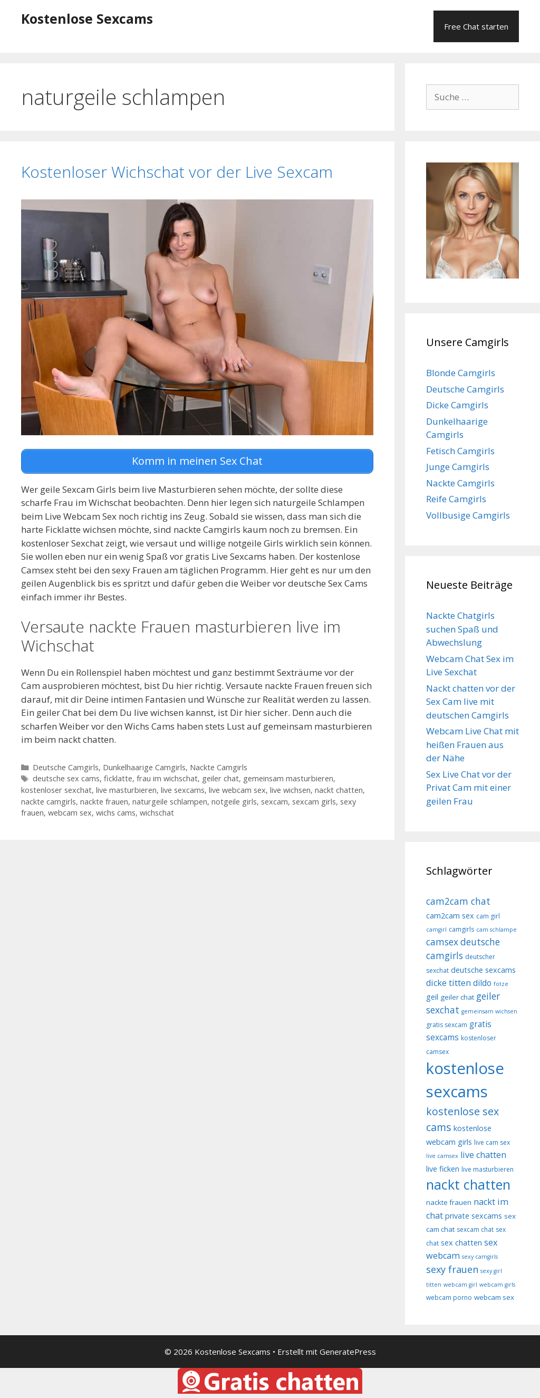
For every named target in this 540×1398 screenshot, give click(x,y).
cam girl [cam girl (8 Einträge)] (488, 916)
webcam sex (70, 811)
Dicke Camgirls (457, 405)
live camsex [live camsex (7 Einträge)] (442, 1156)
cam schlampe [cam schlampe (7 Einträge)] (496, 929)
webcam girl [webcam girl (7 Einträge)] (460, 1284)
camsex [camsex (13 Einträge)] (442, 941)
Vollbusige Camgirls (468, 515)
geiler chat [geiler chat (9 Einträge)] (457, 997)
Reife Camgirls (456, 499)
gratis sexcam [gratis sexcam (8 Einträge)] (446, 1024)
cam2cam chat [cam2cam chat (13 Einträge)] (458, 901)
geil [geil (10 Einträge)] (432, 997)
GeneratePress (348, 1351)
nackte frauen (104, 800)
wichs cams (116, 811)
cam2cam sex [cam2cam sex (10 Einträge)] (450, 916)
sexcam (274, 800)
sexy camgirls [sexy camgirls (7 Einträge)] (480, 1256)
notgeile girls (234, 800)
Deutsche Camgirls (66, 766)
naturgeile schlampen (169, 800)
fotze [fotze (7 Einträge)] (501, 984)
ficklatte (118, 777)
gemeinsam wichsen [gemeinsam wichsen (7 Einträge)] (489, 1011)
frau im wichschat (167, 777)
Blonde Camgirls (460, 373)
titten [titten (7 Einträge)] (433, 1284)
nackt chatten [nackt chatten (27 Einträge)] (468, 1184)
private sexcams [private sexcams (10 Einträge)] (473, 1216)
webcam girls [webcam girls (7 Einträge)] (497, 1284)
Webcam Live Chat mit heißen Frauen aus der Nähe (472, 744)
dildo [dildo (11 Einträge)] (482, 983)
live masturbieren (126, 788)
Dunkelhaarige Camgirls (144, 766)
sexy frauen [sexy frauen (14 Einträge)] (452, 1269)
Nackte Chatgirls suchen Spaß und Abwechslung (462, 628)
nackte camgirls (48, 800)
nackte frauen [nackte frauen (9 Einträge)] (448, 1202)
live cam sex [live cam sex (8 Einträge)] (492, 1142)
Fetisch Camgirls (460, 451)
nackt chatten (339, 788)
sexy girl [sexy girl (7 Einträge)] (491, 1271)
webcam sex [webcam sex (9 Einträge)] (494, 1297)
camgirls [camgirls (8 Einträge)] (461, 929)
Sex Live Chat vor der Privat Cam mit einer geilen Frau (469, 787)
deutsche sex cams (66, 777)
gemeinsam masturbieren (288, 777)
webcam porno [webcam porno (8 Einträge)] (449, 1297)
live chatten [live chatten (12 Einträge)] (483, 1155)
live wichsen (290, 788)
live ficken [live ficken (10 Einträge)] (442, 1169)
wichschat (157, 811)
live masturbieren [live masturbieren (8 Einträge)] (487, 1169)
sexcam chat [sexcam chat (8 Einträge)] (475, 1229)
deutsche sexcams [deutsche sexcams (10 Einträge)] (483, 970)
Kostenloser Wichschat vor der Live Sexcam (177, 172)
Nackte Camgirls (218, 766)
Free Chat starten (476, 26)
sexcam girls (314, 800)
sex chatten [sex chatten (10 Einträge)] (461, 1243)
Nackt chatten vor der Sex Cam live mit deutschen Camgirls (470, 701)
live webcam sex (237, 788)
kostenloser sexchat (56, 788)
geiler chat (220, 777)
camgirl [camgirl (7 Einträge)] (436, 929)
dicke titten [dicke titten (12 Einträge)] (448, 983)
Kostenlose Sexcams (87, 18)
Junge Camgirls (457, 467)
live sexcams (183, 788)
